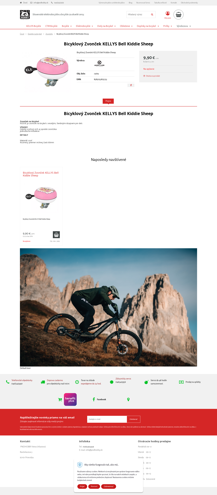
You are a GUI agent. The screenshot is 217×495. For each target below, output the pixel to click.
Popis (108, 101)
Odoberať (134, 419)
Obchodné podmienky (189, 3)
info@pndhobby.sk (41, 3)
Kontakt (174, 3)
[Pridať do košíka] (56, 234)
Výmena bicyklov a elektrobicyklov (112, 3)
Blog (130, 3)
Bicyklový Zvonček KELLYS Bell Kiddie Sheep (41, 174)
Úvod (25, 3)
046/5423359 (59, 3)
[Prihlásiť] (167, 15)
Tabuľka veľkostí (160, 3)
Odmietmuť (108, 486)
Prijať (82, 486)
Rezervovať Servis (143, 3)
